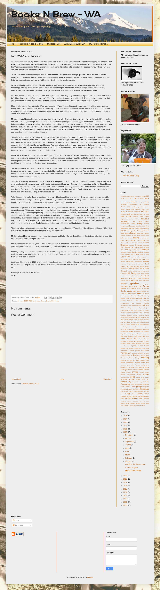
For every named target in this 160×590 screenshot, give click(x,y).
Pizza (147, 350)
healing (134, 293)
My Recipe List (53, 44)
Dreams (136, 266)
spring (131, 379)
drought (142, 266)
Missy (131, 331)
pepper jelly (124, 348)
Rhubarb (137, 362)
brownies (128, 235)
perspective (137, 348)
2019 (146, 198)
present (146, 353)
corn (147, 254)
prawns (140, 353)
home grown (130, 298)
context (139, 250)
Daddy (123, 261)
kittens (123, 312)
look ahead (127, 322)
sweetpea (127, 386)
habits (139, 291)
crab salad (137, 257)
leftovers (141, 315)
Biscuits (139, 228)
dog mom (130, 266)
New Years (55, 301)
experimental (136, 271)
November (137, 341)
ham (147, 291)
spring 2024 (140, 379)
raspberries (130, 358)
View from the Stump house (135, 464)
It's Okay (128, 308)
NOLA (136, 339)
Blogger (90, 577)
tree (141, 391)
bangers (123, 226)
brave (142, 233)
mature (141, 327)
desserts (123, 264)
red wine (136, 360)
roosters (123, 365)
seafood (140, 369)
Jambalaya (138, 308)
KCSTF (142, 310)
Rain (147, 355)
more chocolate (138, 331)
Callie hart (124, 238)
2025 (131, 211)
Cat (145, 238)
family (133, 273)
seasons (146, 369)
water (122, 398)
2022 (147, 209)
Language (146, 312)
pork (129, 353)
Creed (130, 259)
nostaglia (123, 341)
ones (147, 341)
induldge (138, 303)
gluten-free (124, 286)
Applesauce (124, 219)
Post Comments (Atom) (30, 383)
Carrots (142, 238)
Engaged (124, 271)
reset (147, 360)
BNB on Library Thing (131, 176)
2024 (128, 212)
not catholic (129, 341)
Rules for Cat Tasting (138, 365)
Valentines (124, 396)
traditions (137, 391)
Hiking (139, 296)
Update (139, 394)
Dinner (123, 266)
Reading (145, 357)
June (127, 448)
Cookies (134, 252)
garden (134, 283)
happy (122, 293)
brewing (146, 233)
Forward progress (131, 467)
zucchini (142, 405)
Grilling (139, 289)
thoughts (129, 389)
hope (144, 298)
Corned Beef (125, 257)
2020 (30, 301)
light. (131, 319)
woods (138, 403)
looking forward (144, 322)
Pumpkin (136, 355)
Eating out (127, 268)
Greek (129, 289)
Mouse (126, 334)
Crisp (143, 259)
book (147, 231)
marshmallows (144, 324)
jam (133, 308)
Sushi (122, 386)
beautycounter (134, 226)
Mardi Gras (135, 324)
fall (128, 273)
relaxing (142, 360)
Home (11, 44)
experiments (145, 271)
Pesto (143, 348)
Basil (127, 226)
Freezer (123, 280)
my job (147, 334)
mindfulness (124, 331)
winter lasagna (130, 403)
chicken (123, 243)
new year (146, 336)
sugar (141, 384)
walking (146, 396)
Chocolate (124, 245)
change (127, 240)
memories (138, 329)
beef (140, 226)
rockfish (143, 362)
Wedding (128, 398)
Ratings (137, 358)
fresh (133, 280)
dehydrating (130, 261)
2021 (123, 207)
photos (132, 350)
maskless (135, 327)
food (142, 276)
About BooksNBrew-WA (74, 44)
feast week (128, 276)
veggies (129, 396)
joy (129, 310)
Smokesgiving (125, 377)
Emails (137, 268)
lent (126, 317)
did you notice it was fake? (135, 264)
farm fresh (140, 273)
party (143, 343)
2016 (127, 198)
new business (128, 336)
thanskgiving (145, 386)
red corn (129, 360)
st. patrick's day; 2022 (139, 382)
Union (133, 394)
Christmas (138, 245)
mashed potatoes (126, 327)
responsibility (130, 362)
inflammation (124, 305)
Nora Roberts (144, 339)
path (138, 346)
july (132, 310)
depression (138, 261)
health (139, 293)
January (128, 461)
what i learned (144, 398)
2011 (143, 196)
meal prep (125, 329)
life (139, 317)
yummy (137, 405)
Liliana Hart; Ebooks (139, 319)
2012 (125, 499)
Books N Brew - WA (56, 14)
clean (141, 247)
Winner (123, 403)
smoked (139, 374)
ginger (147, 284)
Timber (135, 389)
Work (147, 403)
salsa (136, 367)
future (43, 301)
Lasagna (123, 315)
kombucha (135, 312)
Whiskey (135, 401)
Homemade (138, 298)
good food (137, 286)
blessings (130, 231)
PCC (141, 346)
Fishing (138, 276)
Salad (123, 367)
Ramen (123, 358)
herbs (134, 296)
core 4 (142, 254)
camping (129, 238)
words (143, 403)
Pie (142, 351)
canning (136, 238)
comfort (134, 250)
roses (128, 365)
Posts (16, 521)
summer (146, 384)
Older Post (108, 379)
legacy (147, 315)
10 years (20, 301)
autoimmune (125, 221)
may (145, 327)
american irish (141, 214)
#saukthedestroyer (126, 196)
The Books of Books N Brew (30, 44)
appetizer (135, 216)
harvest (128, 294)
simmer (142, 372)
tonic (122, 391)
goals (131, 286)
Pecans (146, 346)
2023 (123, 211)
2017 (131, 198)
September (129, 442)
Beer (147, 226)
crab (132, 257)
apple (141, 216)
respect (123, 362)
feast (122, 276)
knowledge (128, 312)
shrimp (135, 372)
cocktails (146, 247)
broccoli (123, 235)
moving (130, 334)
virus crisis (141, 396)
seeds (123, 372)
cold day (128, 250)
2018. (141, 198)
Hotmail (129, 300)
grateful (123, 289)
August (128, 445)
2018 (136, 198)
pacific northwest (136, 343)
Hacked (143, 291)
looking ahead (135, 322)
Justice (136, 310)
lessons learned (133, 317)
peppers (131, 348)
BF (136, 228)
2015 (122, 198)
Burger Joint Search (138, 235)
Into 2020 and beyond (133, 471)
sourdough (124, 379)
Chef (147, 240)
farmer (147, 273)
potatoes (134, 353)
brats (138, 233)
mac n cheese (125, 324)
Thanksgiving (136, 387)
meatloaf (131, 329)
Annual (128, 216)
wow (122, 405)
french (128, 280)
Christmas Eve (128, 247)
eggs (132, 268)
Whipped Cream (126, 401)
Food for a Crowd (135, 278)
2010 (26, 301)
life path (143, 317)
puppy (143, 355)
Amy (147, 214)
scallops (135, 369)
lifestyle (127, 319)
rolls (147, 362)
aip (128, 214)
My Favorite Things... (98, 44)
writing (126, 405)
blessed (123, 231)
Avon (134, 221)
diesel (147, 264)
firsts (133, 276)
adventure (137, 211)
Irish (143, 305)
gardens (142, 284)
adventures (144, 212)
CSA (147, 259)
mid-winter (146, 329)
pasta (134, 346)
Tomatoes (144, 389)
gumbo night (131, 291)
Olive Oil (142, 341)
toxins (126, 391)
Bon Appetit (141, 231)
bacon (140, 221)
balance (146, 223)
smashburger (131, 374)
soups (138, 377)
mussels (135, 334)
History (147, 296)
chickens (146, 243)
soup (132, 377)
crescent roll (137, 259)
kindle (147, 310)
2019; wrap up (125, 202)
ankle (122, 216)
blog (135, 231)
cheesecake (141, 240)
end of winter (144, 268)
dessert (146, 262)
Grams (48, 301)
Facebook (124, 273)
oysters (128, 343)
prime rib (129, 355)
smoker (146, 374)
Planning (124, 353)
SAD (147, 365)
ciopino (136, 247)
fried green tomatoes (142, 280)
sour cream (145, 377)
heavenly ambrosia (126, 296)
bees (122, 228)
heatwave (146, 293)
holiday (123, 298)
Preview (123, 355)
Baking (139, 224)
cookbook (145, 250)
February (128, 458)
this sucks (124, 389)
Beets (126, 228)
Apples (147, 216)
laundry (135, 315)
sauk (147, 367)
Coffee (123, 250)
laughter (129, 315)
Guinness (145, 289)
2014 (147, 196)
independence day (127, 303)
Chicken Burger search (134, 243)
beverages (131, 228)
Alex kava (134, 214)
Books (133, 233)
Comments (18, 525)
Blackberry (145, 228)
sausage (124, 370)
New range (138, 336)
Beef (143, 226)
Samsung (142, 367)
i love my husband (141, 300)
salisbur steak (129, 367)
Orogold (123, 343)
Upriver (146, 394)
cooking (140, 252)
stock (132, 384)
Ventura (134, 396)
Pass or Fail (128, 346)
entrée (130, 271)
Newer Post (16, 379)
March (128, 455)
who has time (144, 401)
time (138, 389)
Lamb (140, 312)
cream (126, 259)
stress (137, 384)
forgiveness (36, 301)
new (122, 336)
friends (123, 284)
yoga (133, 405)
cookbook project (126, 252)
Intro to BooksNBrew (135, 305)
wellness (135, 399)
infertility (146, 303)
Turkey (127, 394)
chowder (131, 245)
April (127, 451)
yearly (130, 405)
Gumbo (123, 291)
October (128, 438)
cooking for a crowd (132, 254)
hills (143, 296)
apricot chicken (134, 219)
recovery (123, 360)
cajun (147, 235)
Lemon (123, 317)
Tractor (131, 391)
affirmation (124, 214)
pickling (137, 350)
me (148, 327)
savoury (130, 369)
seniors (128, 372)
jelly (144, 308)
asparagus (145, 219)
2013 (125, 495)
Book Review (125, 233)
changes (133, 240)
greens (134, 289)
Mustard (141, 334)
